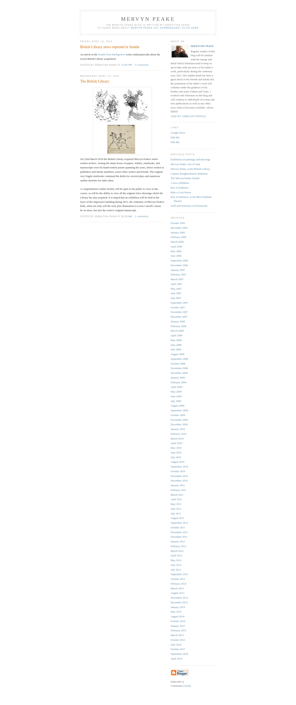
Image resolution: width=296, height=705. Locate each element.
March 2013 (177, 588)
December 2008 (179, 372)
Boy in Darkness (179, 187)
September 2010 (179, 466)
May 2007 (176, 288)
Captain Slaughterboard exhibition (189, 173)
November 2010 (179, 476)
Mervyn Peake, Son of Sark (185, 164)
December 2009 (179, 424)
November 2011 (179, 532)
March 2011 (177, 494)
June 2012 (176, 564)
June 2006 (176, 255)
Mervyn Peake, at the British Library (190, 168)
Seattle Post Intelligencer (111, 54)
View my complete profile (188, 116)
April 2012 (176, 555)
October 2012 (178, 578)
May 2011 (176, 504)
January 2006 (178, 232)
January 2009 (178, 377)
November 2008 (179, 368)
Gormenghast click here (179, 28)
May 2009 (176, 391)
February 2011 (178, 490)
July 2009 (176, 401)
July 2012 (176, 569)
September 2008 (179, 358)
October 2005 (178, 223)
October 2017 (178, 649)
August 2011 (177, 518)
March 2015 (177, 635)
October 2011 (178, 527)
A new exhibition (180, 182)
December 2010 (179, 480)
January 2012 (178, 541)
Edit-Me (175, 137)
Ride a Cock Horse (181, 192)
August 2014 (177, 616)
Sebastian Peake (202, 46)
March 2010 (177, 438)
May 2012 (176, 560)
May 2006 (176, 251)
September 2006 (179, 260)
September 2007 (179, 302)
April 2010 (176, 443)
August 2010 (177, 461)
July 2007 (176, 297)
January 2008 (178, 321)
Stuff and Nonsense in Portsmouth (189, 205)
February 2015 (178, 630)
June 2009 (176, 396)
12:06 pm (127, 65)
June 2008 (176, 344)
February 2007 (178, 274)
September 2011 (179, 522)
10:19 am (127, 216)
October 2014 (178, 621)
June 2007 (176, 293)
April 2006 (176, 246)
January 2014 (178, 607)
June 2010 (176, 452)
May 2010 (176, 447)
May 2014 (176, 611)
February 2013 (178, 583)
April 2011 (176, 499)
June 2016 (176, 644)
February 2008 (178, 326)
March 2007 (177, 279)
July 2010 (176, 457)
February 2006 (178, 237)
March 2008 (177, 330)
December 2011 (179, 536)
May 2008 (176, 340)
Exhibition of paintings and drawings (190, 159)
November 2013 (179, 597)
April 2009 (176, 386)
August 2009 (177, 405)
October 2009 (178, 415)
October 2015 (178, 639)
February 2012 (178, 546)
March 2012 (177, 550)
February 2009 (178, 382)
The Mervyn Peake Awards (185, 178)
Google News (178, 132)
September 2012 (179, 574)
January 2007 (178, 270)
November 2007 (179, 311)
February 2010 (178, 433)
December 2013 (179, 602)
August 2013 (177, 592)
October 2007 (178, 307)
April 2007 (176, 283)
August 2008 (177, 354)
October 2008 (178, 363)
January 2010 (178, 429)
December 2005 (179, 227)
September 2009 (179, 410)
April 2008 (176, 335)
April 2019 (176, 658)
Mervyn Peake (141, 28)
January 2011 (178, 485)
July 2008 (176, 349)
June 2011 (176, 508)
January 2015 (178, 625)
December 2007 (179, 316)
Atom (187, 685)
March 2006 (177, 241)
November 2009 (179, 419)
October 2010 (178, 471)
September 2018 (179, 653)
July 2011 (176, 513)
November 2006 (179, 265)
